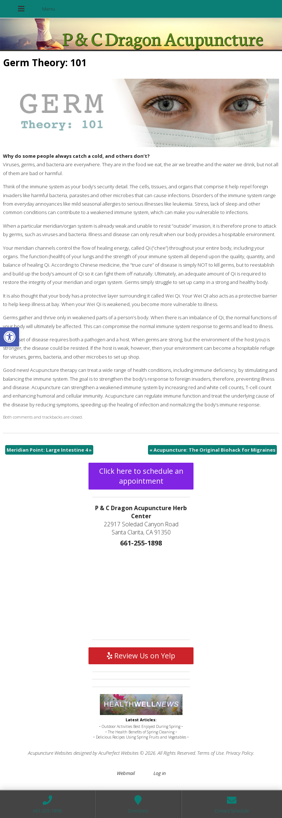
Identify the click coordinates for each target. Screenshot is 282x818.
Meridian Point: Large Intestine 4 (49, 450)
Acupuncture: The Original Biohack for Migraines (212, 450)
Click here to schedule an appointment (141, 476)
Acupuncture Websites (50, 753)
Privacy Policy (239, 753)
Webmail (126, 773)
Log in (159, 773)
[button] (9, 336)
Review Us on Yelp (141, 656)
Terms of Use (210, 753)
